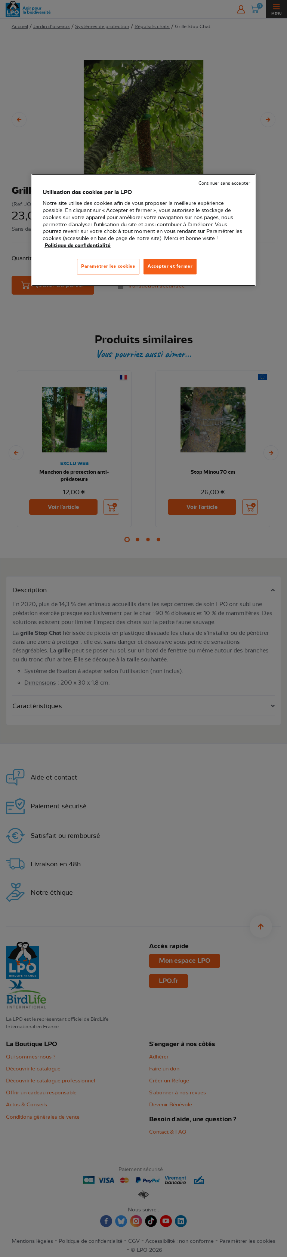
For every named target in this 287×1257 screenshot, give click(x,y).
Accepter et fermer (170, 266)
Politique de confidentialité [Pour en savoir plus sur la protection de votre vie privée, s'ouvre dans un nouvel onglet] (77, 246)
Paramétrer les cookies (108, 266)
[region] (143, 230)
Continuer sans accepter (224, 183)
